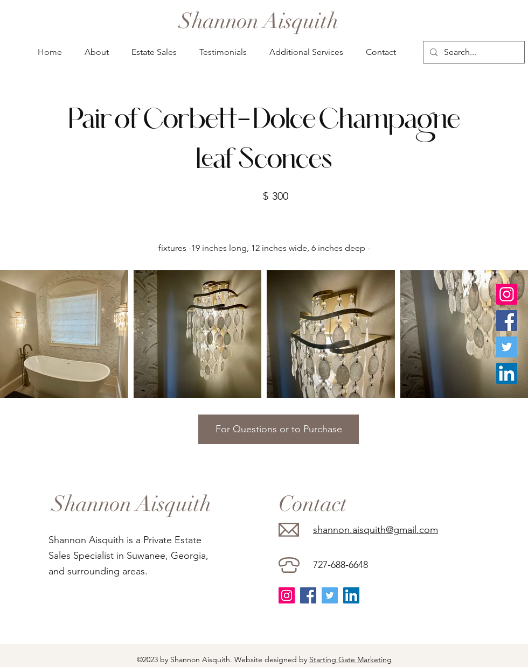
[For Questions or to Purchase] (278, 429)
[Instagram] (506, 294)
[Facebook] (506, 320)
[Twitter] (506, 346)
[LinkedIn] (506, 373)
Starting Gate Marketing (350, 659)
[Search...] (473, 52)
